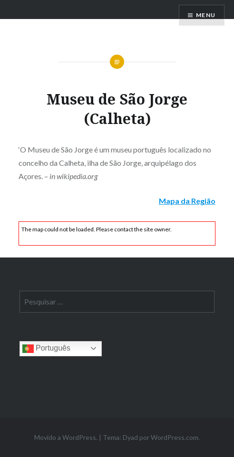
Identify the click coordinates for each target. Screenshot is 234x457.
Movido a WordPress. (66, 437)
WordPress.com (174, 437)
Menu (205, 15)
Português (46, 348)
